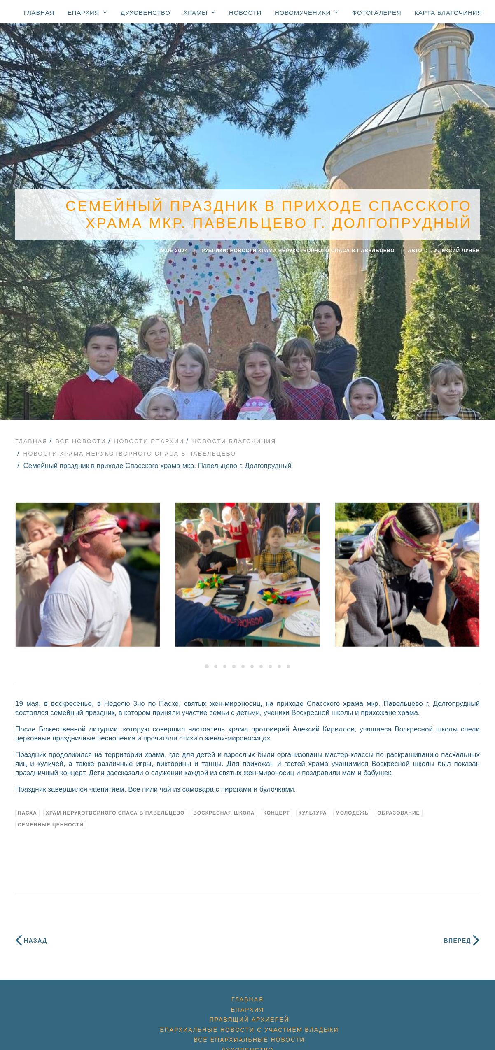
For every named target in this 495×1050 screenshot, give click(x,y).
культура (313, 808)
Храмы (200, 12)
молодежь (352, 808)
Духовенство (145, 12)
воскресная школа (224, 808)
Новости (245, 12)
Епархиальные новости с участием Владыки (249, 1025)
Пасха (27, 808)
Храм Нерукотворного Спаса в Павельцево (115, 808)
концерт (276, 808)
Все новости (81, 436)
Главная (39, 12)
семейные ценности (51, 820)
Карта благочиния (448, 12)
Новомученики (307, 12)
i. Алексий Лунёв (455, 248)
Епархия (87, 12)
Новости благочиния (234, 436)
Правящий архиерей (249, 1014)
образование (398, 808)
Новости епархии (149, 436)
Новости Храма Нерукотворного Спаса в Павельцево (312, 248)
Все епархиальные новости (249, 1034)
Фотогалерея (377, 12)
